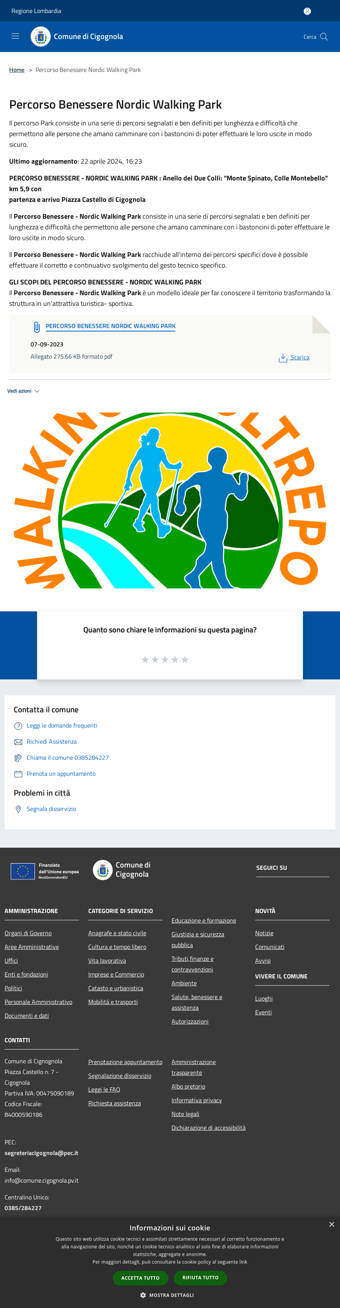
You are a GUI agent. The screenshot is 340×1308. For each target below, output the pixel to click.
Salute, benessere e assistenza (197, 1002)
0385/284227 (23, 1207)
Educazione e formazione (204, 920)
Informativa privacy (197, 1100)
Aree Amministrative (32, 946)
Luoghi (264, 998)
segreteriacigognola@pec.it (41, 1152)
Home (16, 69)
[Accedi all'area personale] (307, 11)
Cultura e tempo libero (117, 946)
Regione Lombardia (36, 10)
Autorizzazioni (190, 1021)
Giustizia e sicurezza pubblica (198, 939)
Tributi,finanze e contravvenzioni (193, 964)
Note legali (185, 1113)
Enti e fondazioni (26, 974)
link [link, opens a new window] (244, 1262)
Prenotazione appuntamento (125, 1061)
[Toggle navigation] (15, 36)
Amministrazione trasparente (194, 1067)
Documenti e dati (27, 1015)
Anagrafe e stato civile (117, 933)
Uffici (11, 960)
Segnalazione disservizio (119, 1075)
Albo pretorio (188, 1086)
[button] (170, 1295)
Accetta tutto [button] (140, 1278)
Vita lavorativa (107, 960)
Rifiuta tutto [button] (201, 1277)
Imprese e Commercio (116, 974)
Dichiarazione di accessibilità (209, 1127)
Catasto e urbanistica (115, 988)
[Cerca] (324, 36)
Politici (13, 988)
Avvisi (263, 960)
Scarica (293, 357)
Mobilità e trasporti (113, 1001)
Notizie (264, 933)
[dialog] (170, 1262)
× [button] (331, 1225)
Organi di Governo (28, 933)
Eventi (263, 1012)
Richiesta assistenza (114, 1103)
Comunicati (270, 946)
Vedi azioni (24, 391)
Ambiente (184, 983)
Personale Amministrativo (38, 1001)
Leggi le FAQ (104, 1089)
